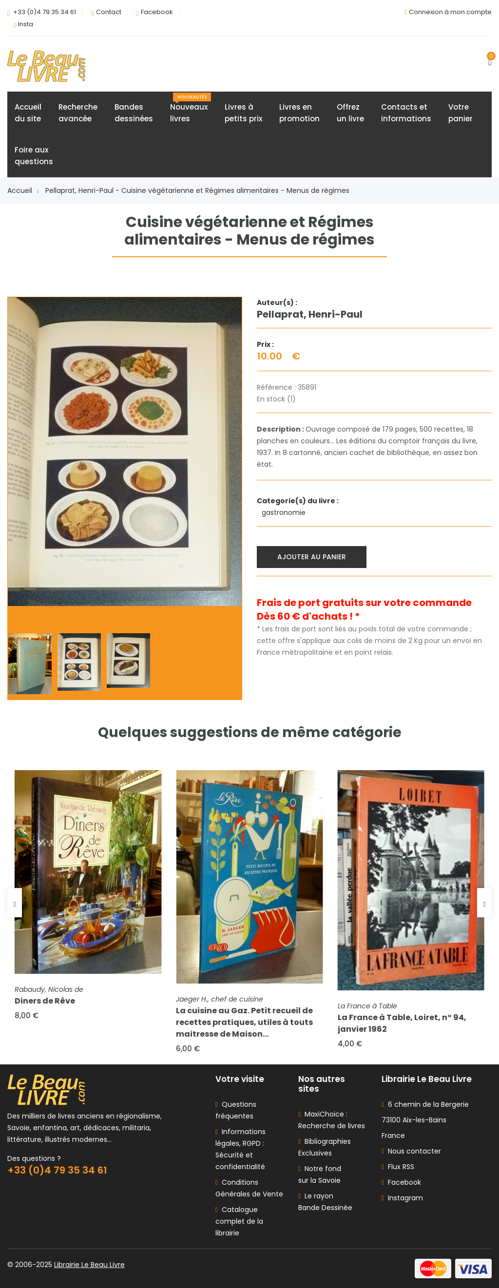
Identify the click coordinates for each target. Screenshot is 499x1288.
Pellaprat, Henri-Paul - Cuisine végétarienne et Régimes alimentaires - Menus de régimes (197, 190)
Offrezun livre (350, 113)
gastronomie (284, 512)
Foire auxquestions (34, 156)
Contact (108, 12)
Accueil (22, 190)
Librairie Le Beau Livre (89, 1264)
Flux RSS (398, 1167)
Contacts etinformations (406, 113)
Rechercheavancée (77, 113)
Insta (25, 24)
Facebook (157, 12)
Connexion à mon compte (450, 12)
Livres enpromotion (299, 113)
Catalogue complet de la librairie (239, 1221)
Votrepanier (460, 113)
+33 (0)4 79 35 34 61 (44, 12)
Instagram (402, 1198)
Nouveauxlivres (190, 108)
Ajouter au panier (311, 557)
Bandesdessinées (134, 113)
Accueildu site (28, 113)
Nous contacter (411, 1151)
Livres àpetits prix (243, 113)
